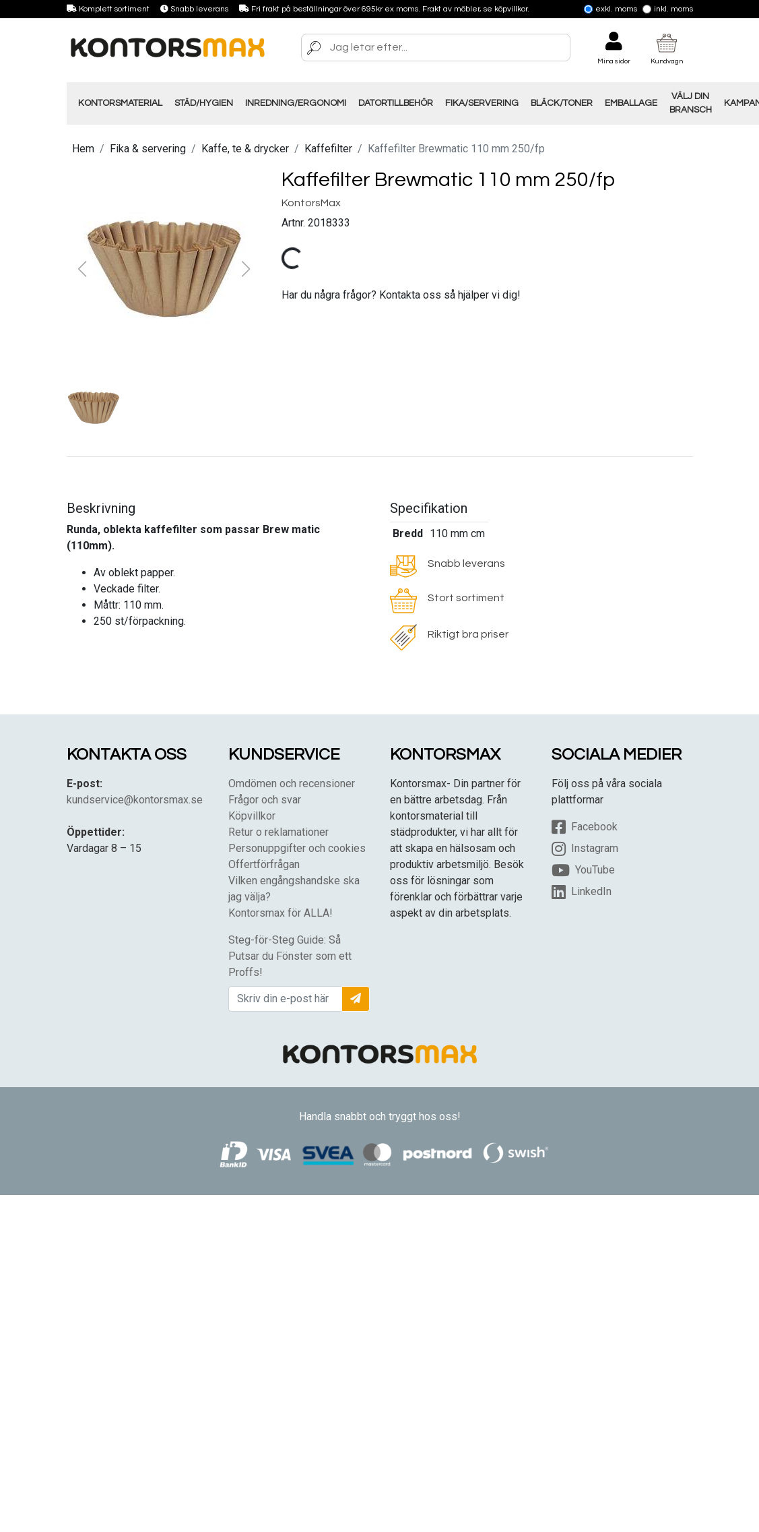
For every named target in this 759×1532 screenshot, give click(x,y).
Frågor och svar (264, 799)
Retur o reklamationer (278, 832)
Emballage (631, 103)
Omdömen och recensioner (291, 783)
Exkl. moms (610, 9)
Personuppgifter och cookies (297, 848)
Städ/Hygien (203, 103)
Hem (83, 148)
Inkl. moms (667, 9)
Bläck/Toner (562, 103)
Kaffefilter (328, 148)
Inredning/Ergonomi (295, 103)
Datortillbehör (395, 103)
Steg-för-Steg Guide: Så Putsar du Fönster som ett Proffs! (290, 956)
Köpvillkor (251, 815)
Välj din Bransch (690, 103)
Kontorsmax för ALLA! (280, 913)
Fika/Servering (482, 103)
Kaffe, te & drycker (245, 148)
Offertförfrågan (264, 864)
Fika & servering (148, 148)
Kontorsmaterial (120, 103)
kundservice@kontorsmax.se (135, 799)
